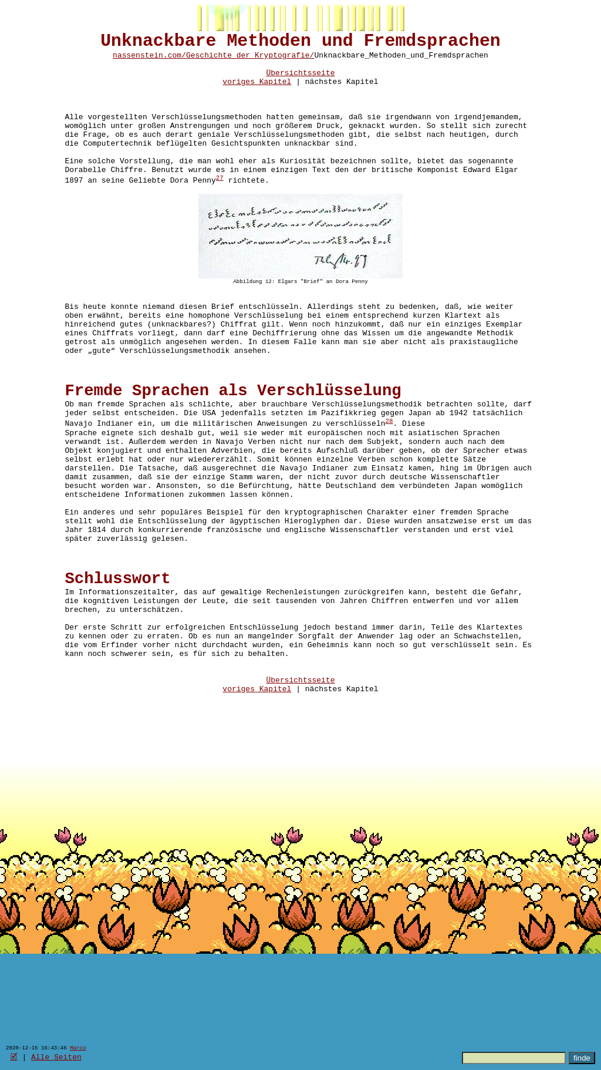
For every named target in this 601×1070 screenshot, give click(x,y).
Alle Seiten (56, 1056)
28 (389, 481)
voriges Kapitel (256, 92)
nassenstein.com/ (149, 60)
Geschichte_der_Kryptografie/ (250, 60)
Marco (78, 1047)
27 (220, 207)
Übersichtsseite (300, 81)
